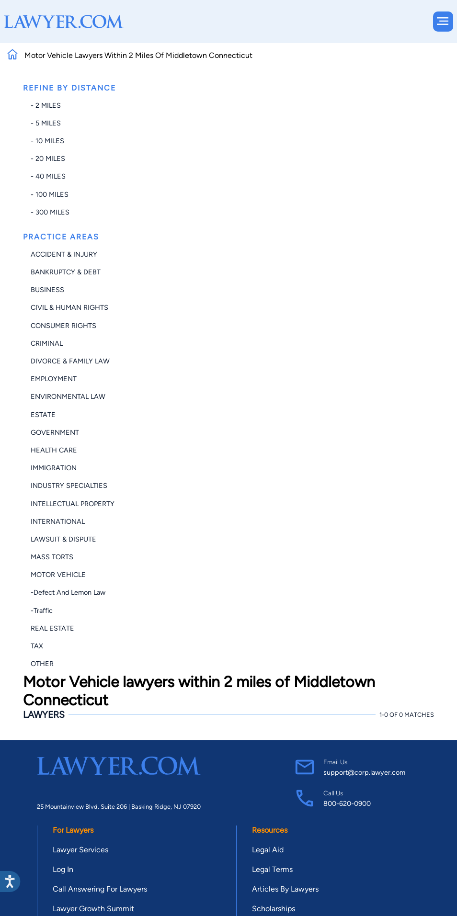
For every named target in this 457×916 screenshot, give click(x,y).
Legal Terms (272, 869)
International (58, 521)
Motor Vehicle (58, 574)
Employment (54, 378)
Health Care (54, 450)
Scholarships (273, 908)
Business (47, 289)
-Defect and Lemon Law (68, 592)
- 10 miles (47, 140)
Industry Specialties (69, 485)
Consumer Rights (63, 325)
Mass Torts (52, 557)
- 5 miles (46, 123)
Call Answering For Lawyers (100, 888)
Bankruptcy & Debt (66, 272)
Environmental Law (68, 396)
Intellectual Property (72, 503)
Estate (43, 414)
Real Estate (52, 628)
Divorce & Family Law (70, 361)
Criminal (47, 343)
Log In (63, 869)
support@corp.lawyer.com (364, 772)
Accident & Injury (64, 254)
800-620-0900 (347, 803)
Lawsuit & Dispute (63, 539)
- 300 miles (50, 212)
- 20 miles (48, 158)
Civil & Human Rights (69, 307)
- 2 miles (46, 105)
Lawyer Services (80, 849)
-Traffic (42, 610)
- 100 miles (50, 194)
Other (42, 663)
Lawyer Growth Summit (93, 908)
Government (55, 432)
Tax (37, 646)
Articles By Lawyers (285, 888)
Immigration (54, 468)
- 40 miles (48, 176)
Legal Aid (268, 849)
